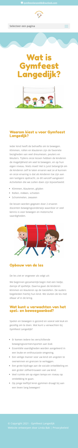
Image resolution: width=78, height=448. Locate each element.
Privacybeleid (61, 427)
